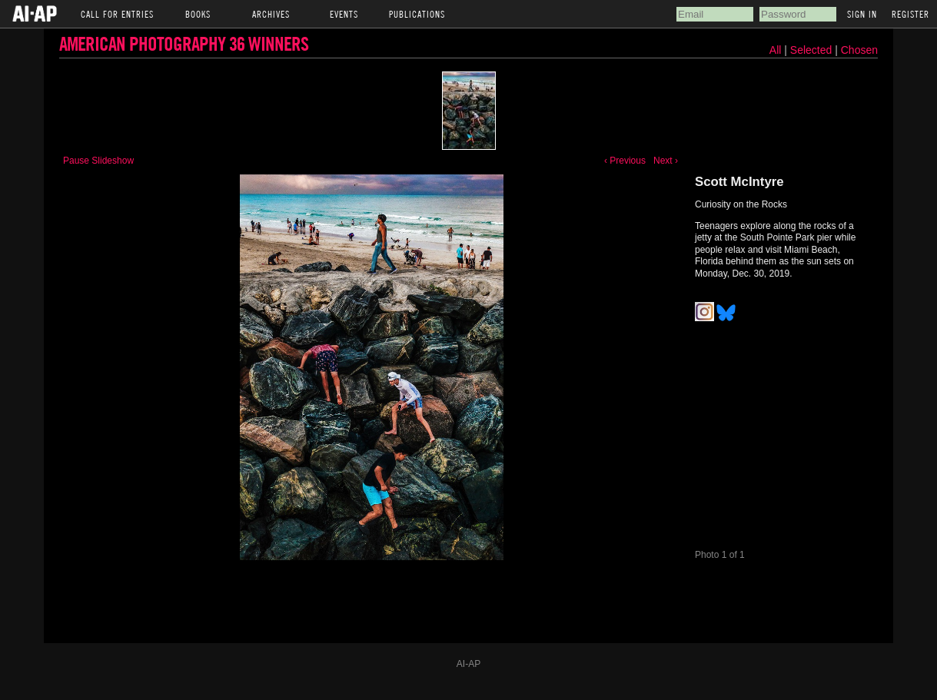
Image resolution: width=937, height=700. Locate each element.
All (775, 50)
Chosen (859, 50)
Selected (812, 50)
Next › (665, 160)
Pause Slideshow (98, 160)
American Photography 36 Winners (183, 43)
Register (910, 14)
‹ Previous (625, 160)
